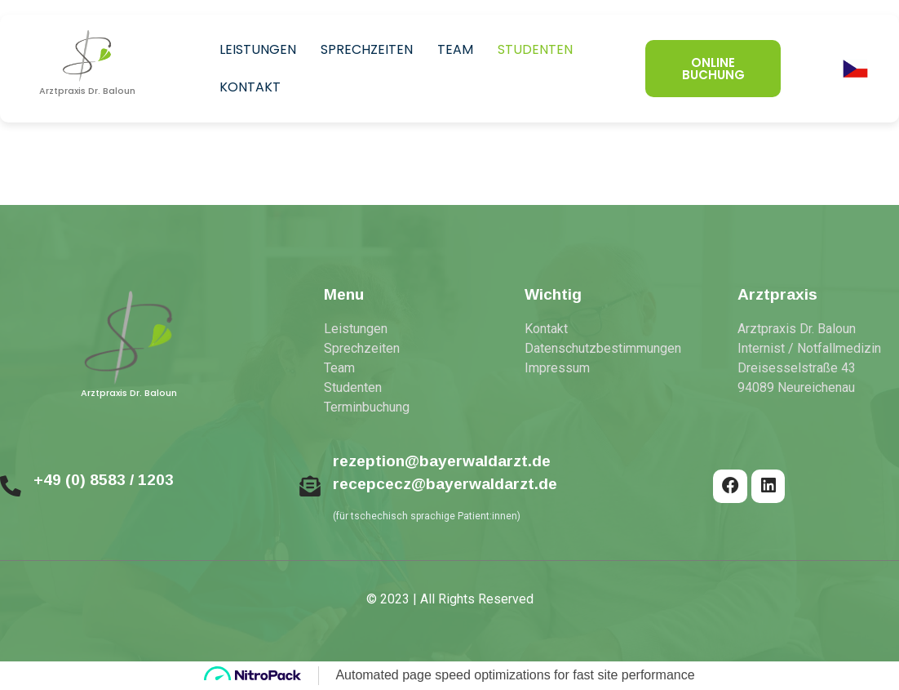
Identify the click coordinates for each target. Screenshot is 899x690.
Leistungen (257, 49)
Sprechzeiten (367, 49)
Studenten (535, 49)
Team (455, 49)
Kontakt (250, 87)
